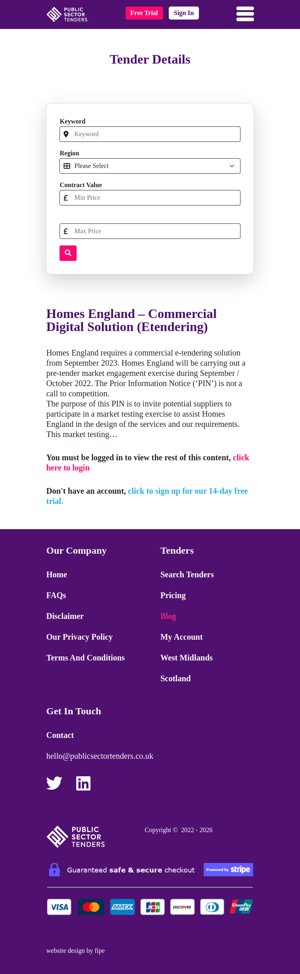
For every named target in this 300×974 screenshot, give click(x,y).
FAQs (56, 595)
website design (65, 950)
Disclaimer (65, 616)
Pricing (172, 595)
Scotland (175, 678)
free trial (144, 12)
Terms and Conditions (85, 657)
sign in (184, 12)
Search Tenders (187, 574)
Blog (168, 616)
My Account (181, 636)
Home (56, 574)
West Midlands (186, 657)
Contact (60, 735)
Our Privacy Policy (79, 636)
